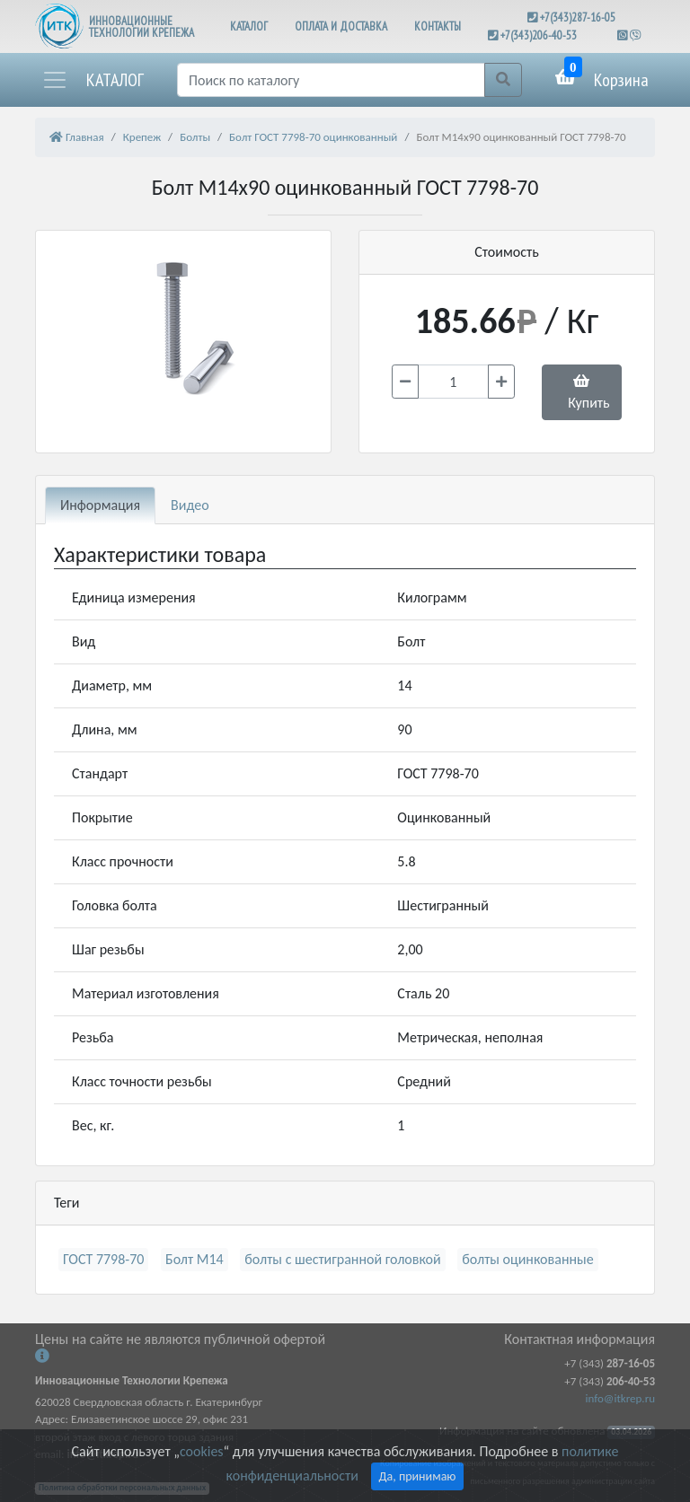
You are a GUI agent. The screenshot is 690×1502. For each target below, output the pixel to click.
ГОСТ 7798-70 (103, 1259)
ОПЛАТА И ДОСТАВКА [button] (341, 26)
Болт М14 (194, 1259)
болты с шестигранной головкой (342, 1259)
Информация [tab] (100, 505)
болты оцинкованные (527, 1259)
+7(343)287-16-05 (577, 17)
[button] (92, 80)
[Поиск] (331, 80)
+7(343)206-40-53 (538, 35)
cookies (201, 1451)
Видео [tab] (190, 505)
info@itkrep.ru (620, 1398)
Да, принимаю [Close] (417, 1476)
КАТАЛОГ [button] (249, 26)
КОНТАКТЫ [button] (437, 26)
